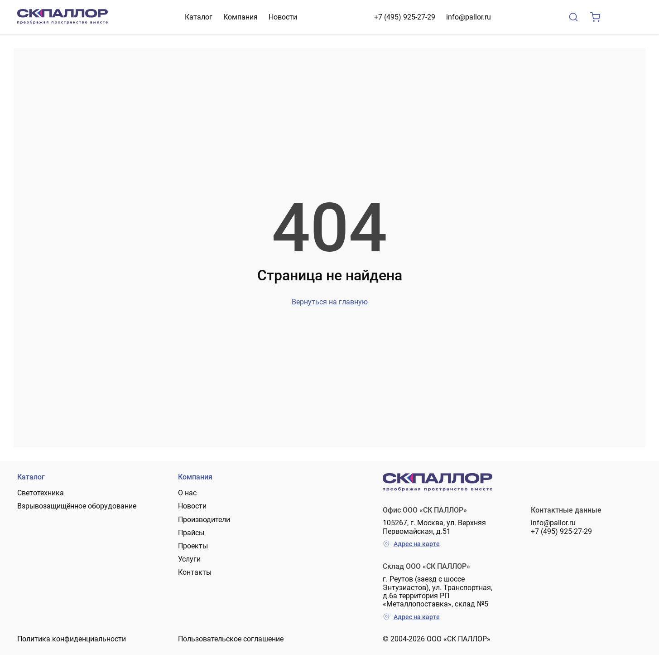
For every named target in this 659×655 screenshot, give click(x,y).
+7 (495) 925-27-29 (404, 17)
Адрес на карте (411, 543)
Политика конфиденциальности (71, 639)
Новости (283, 17)
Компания (240, 17)
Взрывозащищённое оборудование (76, 506)
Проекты (193, 546)
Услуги (189, 559)
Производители (204, 519)
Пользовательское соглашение (231, 639)
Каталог (198, 17)
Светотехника (40, 493)
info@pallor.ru (468, 17)
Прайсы (191, 532)
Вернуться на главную (330, 302)
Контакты (195, 572)
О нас (187, 493)
